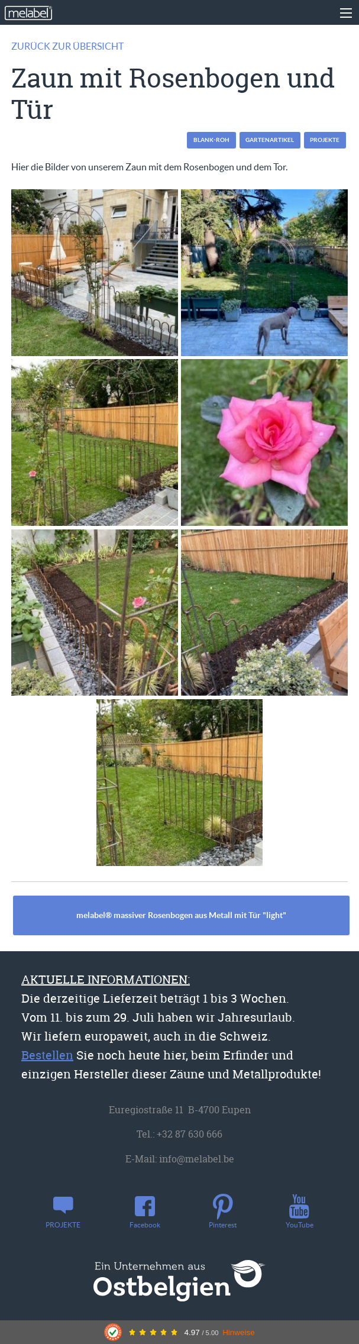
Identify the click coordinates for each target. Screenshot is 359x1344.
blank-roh (211, 140)
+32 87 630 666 (189, 1134)
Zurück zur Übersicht (67, 46)
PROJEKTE (324, 140)
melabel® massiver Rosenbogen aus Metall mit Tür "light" (181, 915)
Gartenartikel (269, 140)
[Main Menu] (346, 13)
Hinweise (238, 1332)
